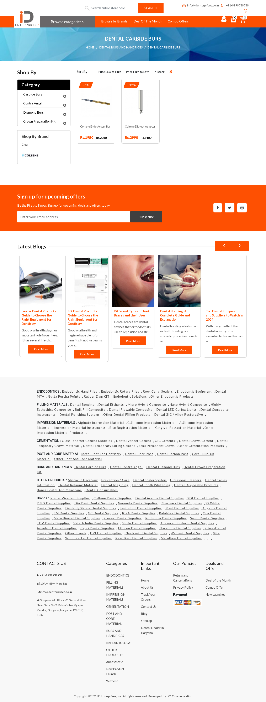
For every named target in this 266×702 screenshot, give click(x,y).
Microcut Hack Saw (83, 480)
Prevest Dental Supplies (122, 518)
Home (145, 580)
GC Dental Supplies (103, 513)
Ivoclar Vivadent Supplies (70, 498)
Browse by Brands (114, 21)
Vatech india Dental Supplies (95, 523)
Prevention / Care (115, 480)
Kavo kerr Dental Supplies (136, 538)
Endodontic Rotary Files (120, 391)
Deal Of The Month (147, 21)
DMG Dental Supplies (54, 503)
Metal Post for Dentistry (101, 454)
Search (150, 8)
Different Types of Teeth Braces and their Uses (178, 313)
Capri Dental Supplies (97, 528)
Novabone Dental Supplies (180, 528)
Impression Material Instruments (80, 427)
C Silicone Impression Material (151, 422)
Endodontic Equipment (194, 391)
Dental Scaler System (150, 480)
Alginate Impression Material (101, 422)
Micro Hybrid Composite (147, 404)
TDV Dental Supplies (53, 523)
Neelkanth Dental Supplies (146, 533)
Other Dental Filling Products (126, 414)
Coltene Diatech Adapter (140, 126)
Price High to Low (137, 71)
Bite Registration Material (130, 427)
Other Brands (75, 533)
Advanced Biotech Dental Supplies (187, 523)
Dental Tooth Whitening (151, 485)
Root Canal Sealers (158, 391)
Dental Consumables (102, 490)
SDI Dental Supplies (203, 498)
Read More (41, 349)
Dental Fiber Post (139, 454)
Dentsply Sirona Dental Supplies (90, 508)
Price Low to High (109, 71)
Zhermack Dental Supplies (181, 503)
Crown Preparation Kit (44, 122)
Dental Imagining (114, 485)
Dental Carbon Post (172, 454)
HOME (90, 47)
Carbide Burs (44, 95)
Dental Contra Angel (126, 467)
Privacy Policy (183, 587)
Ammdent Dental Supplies (57, 528)
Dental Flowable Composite (131, 409)
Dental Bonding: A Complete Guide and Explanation (221, 315)
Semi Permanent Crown (157, 446)
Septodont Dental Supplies (141, 508)
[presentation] (224, 246)
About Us (147, 587)
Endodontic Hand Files (79, 391)
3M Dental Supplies (69, 513)
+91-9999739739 (234, 5)
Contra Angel (44, 104)
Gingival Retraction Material (178, 427)
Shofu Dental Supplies (139, 523)
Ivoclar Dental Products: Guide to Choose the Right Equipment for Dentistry (85, 317)
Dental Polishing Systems (79, 414)
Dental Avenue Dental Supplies (159, 498)
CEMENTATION (117, 606)
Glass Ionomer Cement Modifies (87, 441)
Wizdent (112, 681)
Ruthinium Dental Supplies (166, 518)
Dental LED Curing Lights (176, 409)
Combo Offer (215, 587)
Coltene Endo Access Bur (95, 126)
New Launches (215, 594)
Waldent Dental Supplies (190, 533)
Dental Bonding (82, 404)
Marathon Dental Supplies (181, 538)
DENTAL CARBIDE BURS (164, 47)
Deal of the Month (218, 580)
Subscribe (146, 217)
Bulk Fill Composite (90, 409)
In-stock (159, 71)
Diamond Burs (44, 113)
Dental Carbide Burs (90, 467)
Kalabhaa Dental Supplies (179, 513)
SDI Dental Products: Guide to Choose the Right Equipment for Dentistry (129, 317)
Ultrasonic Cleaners (185, 480)
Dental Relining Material (78, 485)
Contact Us (148, 606)
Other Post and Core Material (78, 459)
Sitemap (146, 621)
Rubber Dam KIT (97, 396)
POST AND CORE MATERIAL (114, 618)
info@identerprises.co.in (200, 5)
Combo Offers (178, 21)
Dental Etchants (111, 404)
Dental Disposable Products (196, 485)
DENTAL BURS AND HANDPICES (121, 47)
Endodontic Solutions (130, 396)
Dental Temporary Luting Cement (109, 446)
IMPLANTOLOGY (118, 643)
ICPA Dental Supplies (138, 513)
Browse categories (68, 21)
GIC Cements (165, 441)
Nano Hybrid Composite (188, 404)
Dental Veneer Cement (133, 441)
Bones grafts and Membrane (59, 490)
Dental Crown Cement (196, 441)
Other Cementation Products (201, 446)
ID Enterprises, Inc (109, 696)
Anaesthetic (114, 662)
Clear (25, 144)
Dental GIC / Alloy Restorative (178, 414)
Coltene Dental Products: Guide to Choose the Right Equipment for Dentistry (40, 317)
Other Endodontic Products (172, 396)
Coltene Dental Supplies (113, 498)
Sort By (82, 71)
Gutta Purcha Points (64, 396)
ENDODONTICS (117, 575)
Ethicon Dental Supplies (137, 528)
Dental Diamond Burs (163, 467)
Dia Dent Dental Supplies (94, 503)
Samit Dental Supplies (207, 518)
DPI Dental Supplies (106, 533)
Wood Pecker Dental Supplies (88, 538)
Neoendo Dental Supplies (138, 503)
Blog (144, 613)
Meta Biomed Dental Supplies (77, 518)
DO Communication (179, 696)
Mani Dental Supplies (182, 508)
